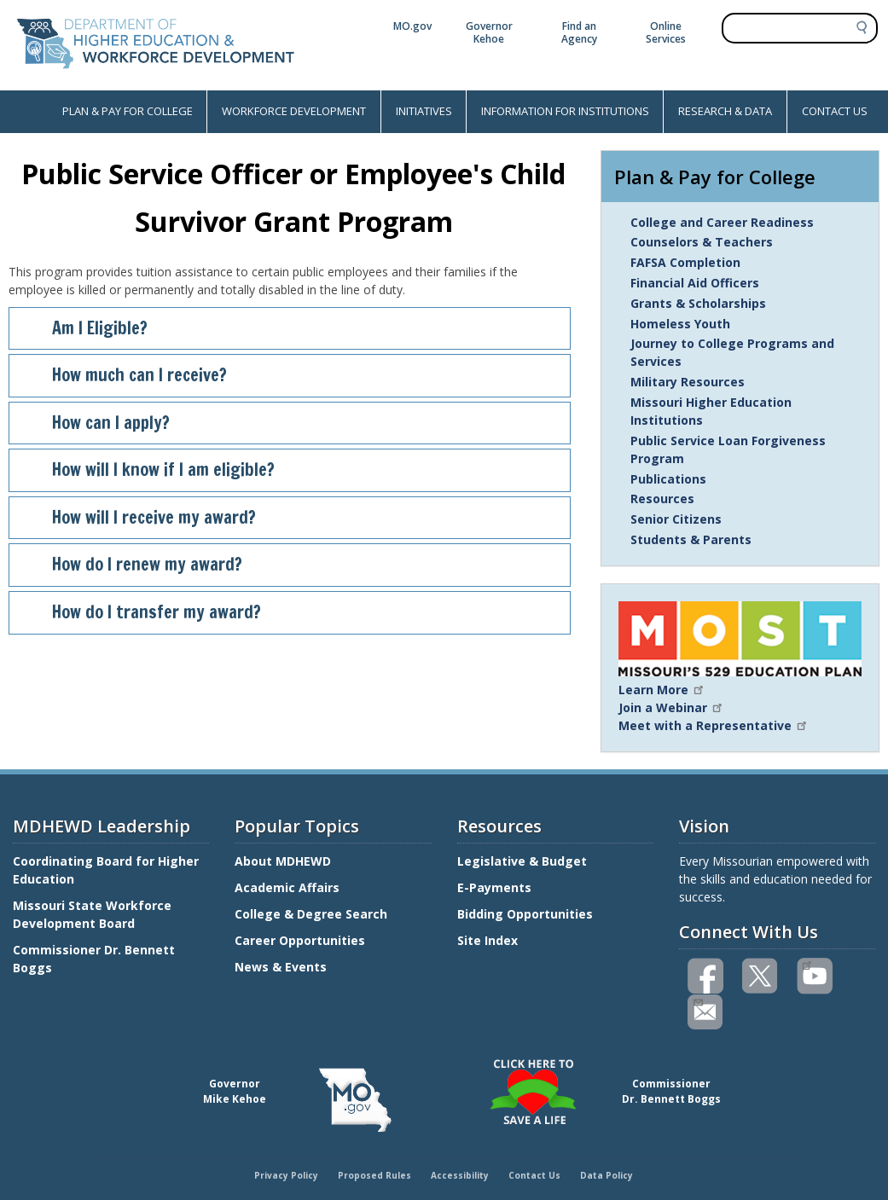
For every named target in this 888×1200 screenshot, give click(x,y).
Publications (668, 479)
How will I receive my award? (304, 517)
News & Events (281, 967)
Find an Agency (579, 32)
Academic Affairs (289, 887)
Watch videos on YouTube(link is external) (806, 964)
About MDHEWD (283, 861)
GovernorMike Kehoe (234, 1091)
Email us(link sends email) (697, 1000)
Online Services (666, 32)
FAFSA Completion (685, 262)
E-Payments (494, 887)
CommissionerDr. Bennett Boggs (671, 1091)
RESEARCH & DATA (725, 111)
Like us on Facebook (706, 976)
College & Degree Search (313, 914)
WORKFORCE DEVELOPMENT (294, 111)
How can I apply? (304, 422)
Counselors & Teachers (701, 242)
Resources (662, 498)
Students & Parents (691, 539)
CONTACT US (835, 111)
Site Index (489, 940)
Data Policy (606, 1175)
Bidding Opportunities (526, 914)
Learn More (661, 689)
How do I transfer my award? (304, 612)
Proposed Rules (374, 1175)
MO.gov (412, 26)
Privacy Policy (286, 1175)
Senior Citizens (676, 519)
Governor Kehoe (489, 32)
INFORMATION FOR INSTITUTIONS (565, 111)
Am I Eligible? (304, 328)
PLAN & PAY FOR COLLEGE (127, 111)
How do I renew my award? (304, 564)
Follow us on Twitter (761, 976)
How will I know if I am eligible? (304, 469)
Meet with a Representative (713, 725)
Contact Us (534, 1175)
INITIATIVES (424, 111)
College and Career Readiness (722, 222)
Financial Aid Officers (694, 283)
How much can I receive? (304, 374)
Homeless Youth (680, 324)
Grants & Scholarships (698, 303)
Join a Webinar (671, 707)
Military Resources (687, 382)
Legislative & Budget (523, 861)
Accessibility (460, 1175)
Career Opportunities (300, 940)
